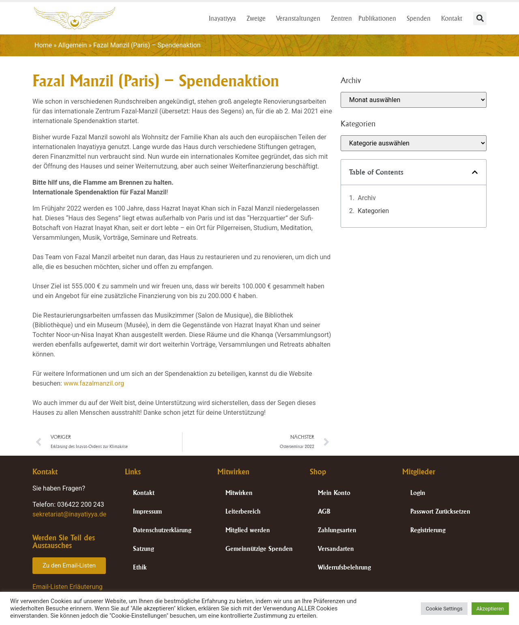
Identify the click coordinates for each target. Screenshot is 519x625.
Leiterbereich (243, 511)
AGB (324, 511)
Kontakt (453, 18)
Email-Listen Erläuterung (67, 587)
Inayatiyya (224, 18)
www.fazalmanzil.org (94, 383)
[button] (480, 18)
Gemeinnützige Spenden (259, 548)
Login (417, 493)
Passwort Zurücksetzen (440, 511)
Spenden (421, 18)
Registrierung (428, 530)
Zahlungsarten (337, 530)
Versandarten (336, 548)
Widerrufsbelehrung (344, 567)
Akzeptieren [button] (490, 609)
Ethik (140, 567)
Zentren (341, 18)
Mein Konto (334, 493)
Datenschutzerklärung (162, 530)
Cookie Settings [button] (444, 609)
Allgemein (72, 45)
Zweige (258, 18)
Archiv (367, 198)
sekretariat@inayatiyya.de (69, 514)
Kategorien (373, 211)
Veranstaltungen (300, 18)
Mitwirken (239, 493)
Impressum (147, 511)
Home (43, 45)
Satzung (143, 548)
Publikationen (379, 18)
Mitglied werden (247, 530)
